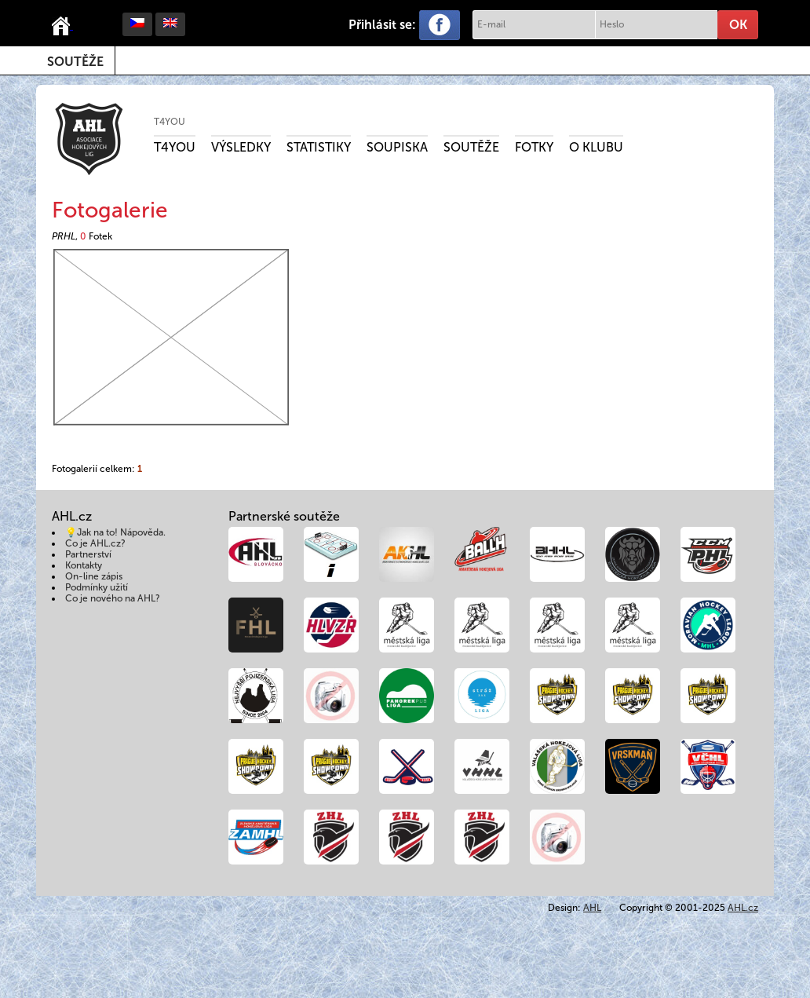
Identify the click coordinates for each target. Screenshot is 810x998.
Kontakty (83, 565)
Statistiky (318, 147)
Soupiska (397, 147)
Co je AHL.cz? (95, 543)
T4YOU (169, 121)
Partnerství (88, 554)
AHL (592, 907)
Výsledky (241, 147)
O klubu (596, 147)
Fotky (534, 147)
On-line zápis (93, 576)
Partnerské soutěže (284, 516)
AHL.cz (743, 907)
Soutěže (75, 61)
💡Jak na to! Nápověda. (115, 532)
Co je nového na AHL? (112, 598)
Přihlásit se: (382, 24)
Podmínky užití (96, 587)
